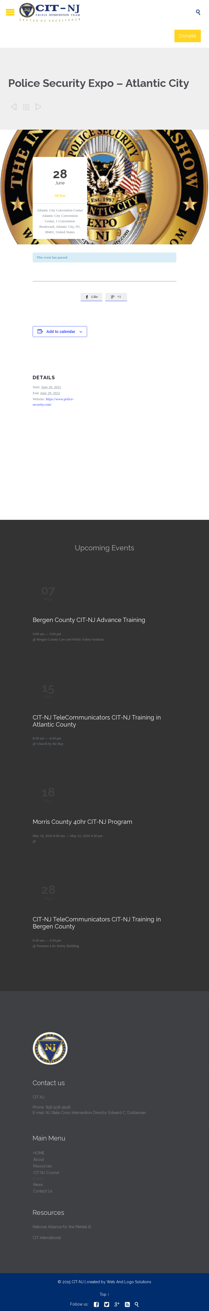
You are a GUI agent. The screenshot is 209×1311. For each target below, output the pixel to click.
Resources (42, 1166)
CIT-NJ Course (46, 1172)
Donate (187, 36)
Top (103, 1294)
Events (38, 1178)
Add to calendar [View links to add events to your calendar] (61, 331)
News (38, 1184)
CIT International (47, 1238)
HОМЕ (38, 1153)
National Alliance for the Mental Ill (62, 1227)
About (38, 1159)
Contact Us (43, 1191)
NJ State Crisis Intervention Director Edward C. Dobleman (96, 1112)
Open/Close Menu (10, 12)
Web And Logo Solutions (129, 1282)
